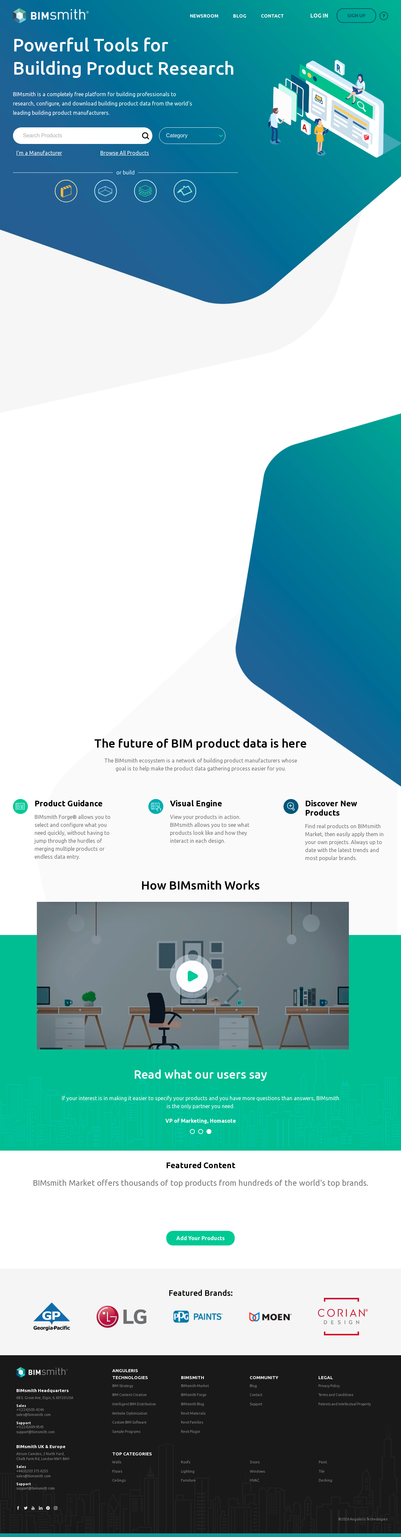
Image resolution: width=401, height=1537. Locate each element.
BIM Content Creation (129, 1395)
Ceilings (118, 1480)
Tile (322, 1471)
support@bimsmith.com (35, 1432)
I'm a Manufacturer (39, 153)
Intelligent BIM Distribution (134, 1404)
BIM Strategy (122, 1386)
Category (194, 135)
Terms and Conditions (335, 1395)
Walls (116, 1462)
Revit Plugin (190, 1432)
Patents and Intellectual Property (344, 1404)
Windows (257, 1471)
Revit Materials (193, 1413)
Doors (255, 1462)
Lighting (188, 1471)
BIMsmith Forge (193, 1395)
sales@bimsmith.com (33, 1415)
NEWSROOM (204, 16)
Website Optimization (129, 1413)
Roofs (185, 1462)
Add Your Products (200, 1238)
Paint (323, 1462)
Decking (325, 1480)
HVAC (254, 1480)
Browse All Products (124, 153)
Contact (256, 1395)
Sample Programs (126, 1432)
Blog (253, 1386)
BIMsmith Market (195, 1386)
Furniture (188, 1480)
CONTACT (272, 16)
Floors (117, 1471)
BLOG (239, 16)
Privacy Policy (329, 1386)
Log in (319, 16)
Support (256, 1404)
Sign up (356, 15)
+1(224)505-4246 (30, 1410)
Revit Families (192, 1422)
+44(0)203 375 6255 (32, 1471)
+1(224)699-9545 (30, 1427)
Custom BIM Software (129, 1422)
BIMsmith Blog (192, 1404)
